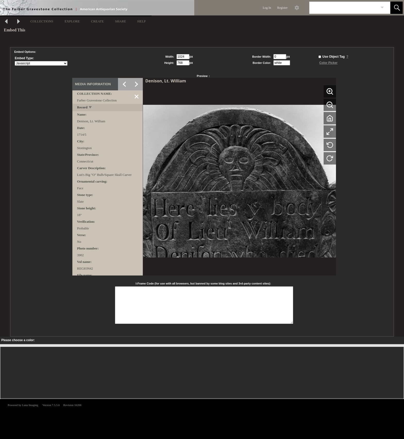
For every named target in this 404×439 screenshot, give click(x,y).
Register (282, 8)
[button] (396, 8)
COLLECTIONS (41, 21)
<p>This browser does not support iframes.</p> (202, 418)
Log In (267, 8)
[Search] (343, 7)
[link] (382, 8)
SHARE (120, 21)
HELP (141, 21)
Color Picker (328, 63)
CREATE (97, 21)
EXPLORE (72, 21)
